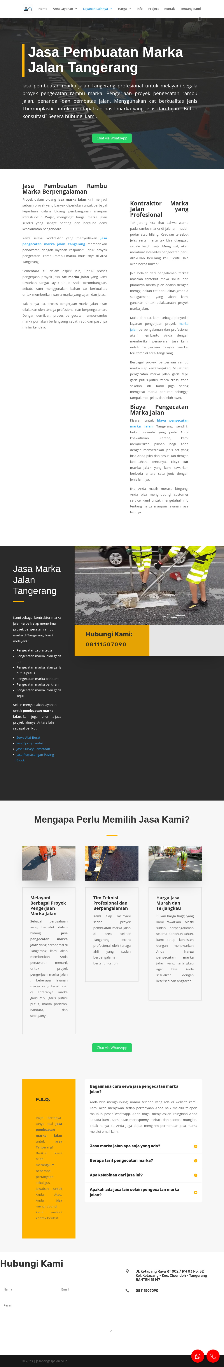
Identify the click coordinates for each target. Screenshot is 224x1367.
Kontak (169, 9)
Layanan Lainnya (95, 9)
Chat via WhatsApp (112, 138)
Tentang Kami (190, 9)
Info (140, 9)
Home (42, 9)
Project (153, 9)
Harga (122, 9)
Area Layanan (63, 9)
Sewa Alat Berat (28, 737)
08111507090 (147, 1291)
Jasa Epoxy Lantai (29, 743)
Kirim (101, 1338)
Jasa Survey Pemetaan (33, 749)
